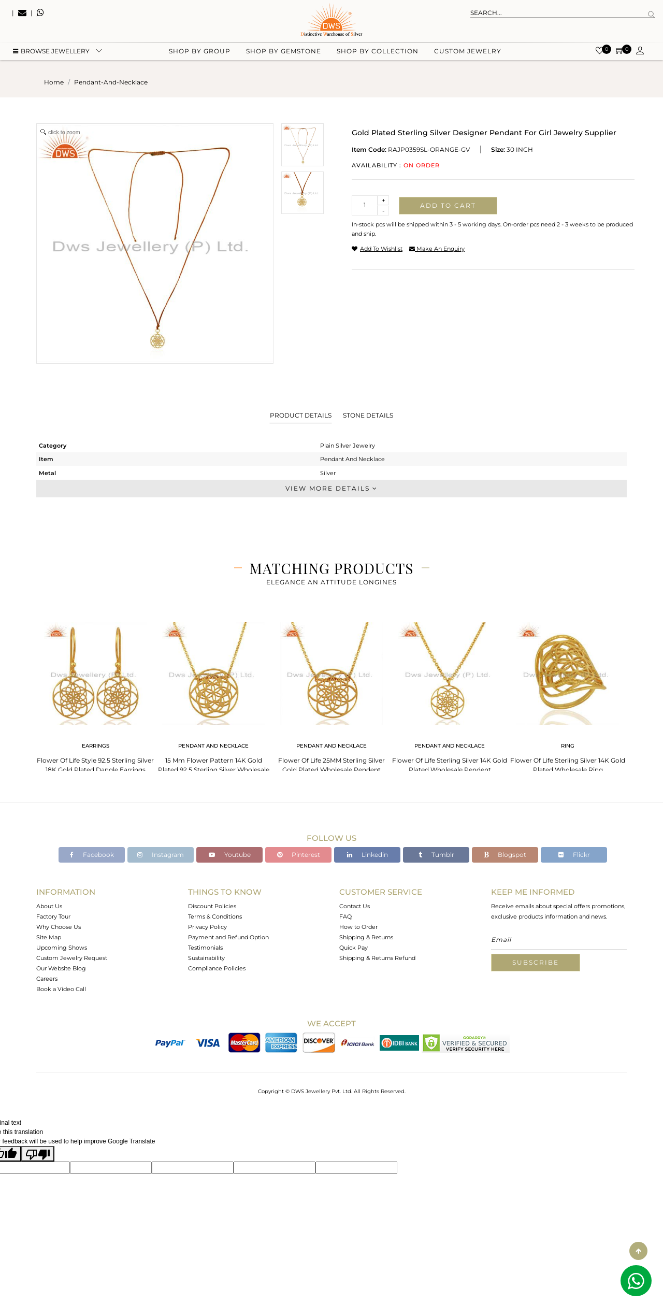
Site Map (48, 937)
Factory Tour (53, 916)
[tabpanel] (95, 694)
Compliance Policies (217, 968)
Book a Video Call (61, 989)
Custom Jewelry (467, 52)
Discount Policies (212, 906)
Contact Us (354, 906)
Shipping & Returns (366, 937)
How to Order (358, 926)
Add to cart (448, 205)
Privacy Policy (207, 926)
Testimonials (205, 947)
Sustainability (206, 958)
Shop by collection (378, 52)
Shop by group (199, 52)
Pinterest (298, 854)
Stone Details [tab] (368, 415)
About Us (49, 906)
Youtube (230, 854)
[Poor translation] (37, 1154)
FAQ (345, 916)
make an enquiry (437, 248)
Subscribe (535, 962)
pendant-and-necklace (111, 82)
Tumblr (436, 854)
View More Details (331, 488)
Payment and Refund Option (228, 937)
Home (54, 82)
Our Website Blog (61, 968)
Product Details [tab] (301, 415)
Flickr (574, 854)
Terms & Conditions (215, 916)
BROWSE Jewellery (51, 52)
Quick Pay (353, 947)
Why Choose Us (58, 926)
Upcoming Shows (61, 947)
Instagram (160, 854)
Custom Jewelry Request (71, 958)
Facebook (92, 854)
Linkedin (367, 854)
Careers (46, 978)
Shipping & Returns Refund (377, 958)
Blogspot (505, 854)
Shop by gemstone (283, 52)
